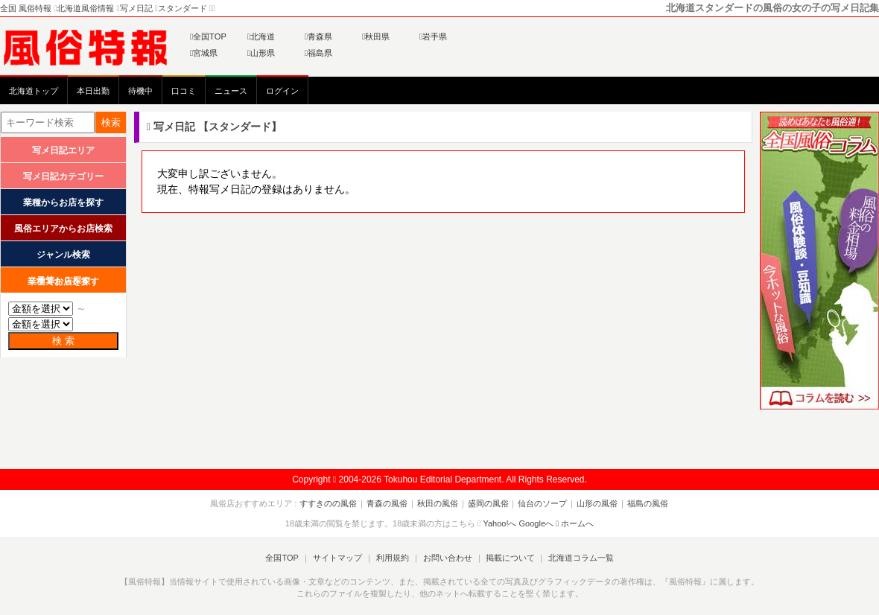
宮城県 (204, 52)
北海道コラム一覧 (578, 557)
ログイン (282, 90)
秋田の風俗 (439, 503)
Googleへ (536, 523)
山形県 (261, 52)
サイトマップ (338, 557)
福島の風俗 (643, 503)
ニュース (231, 90)
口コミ (183, 90)
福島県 (318, 52)
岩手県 (433, 36)
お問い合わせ (446, 557)
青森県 (318, 36)
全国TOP (208, 36)
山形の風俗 (594, 503)
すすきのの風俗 (332, 503)
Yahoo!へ (499, 523)
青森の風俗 (389, 503)
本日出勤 (93, 90)
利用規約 (392, 557)
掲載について (508, 557)
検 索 (63, 340)
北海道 (261, 36)
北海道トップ (33, 90)
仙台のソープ (541, 503)
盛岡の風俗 (488, 503)
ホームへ (575, 523)
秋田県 (376, 36)
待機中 (140, 90)
